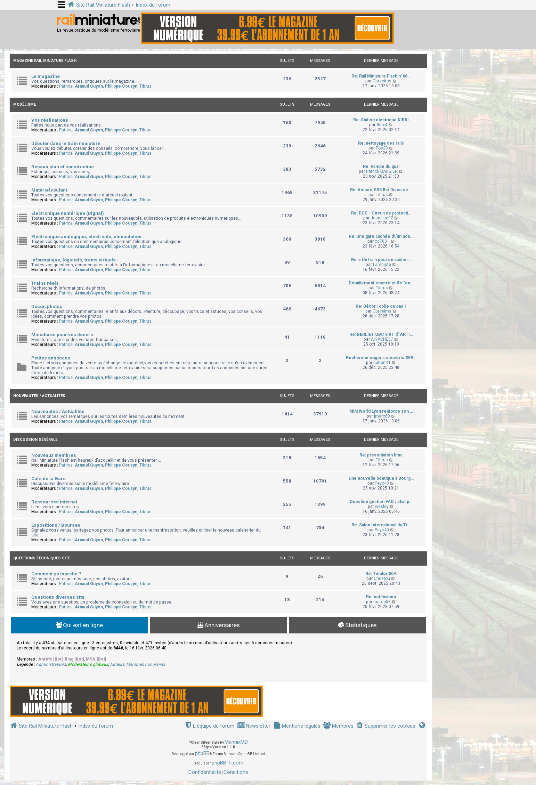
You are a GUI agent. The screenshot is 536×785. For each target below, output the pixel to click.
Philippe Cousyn (121, 86)
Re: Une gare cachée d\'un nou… (381, 236)
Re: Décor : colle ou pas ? (381, 306)
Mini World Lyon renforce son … (381, 411)
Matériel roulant (49, 190)
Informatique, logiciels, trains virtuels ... (76, 259)
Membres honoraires (145, 664)
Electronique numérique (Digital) (67, 213)
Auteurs (117, 664)
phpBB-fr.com (227, 763)
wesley (382, 506)
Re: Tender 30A (381, 573)
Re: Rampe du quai (381, 166)
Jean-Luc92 (382, 218)
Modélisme (24, 104)
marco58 (382, 601)
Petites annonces (50, 358)
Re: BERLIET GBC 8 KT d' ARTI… (381, 334)
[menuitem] (386, 726)
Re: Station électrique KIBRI (381, 120)
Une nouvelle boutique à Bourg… (381, 478)
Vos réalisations (49, 120)
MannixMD (236, 742)
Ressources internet (54, 501)
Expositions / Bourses (55, 525)
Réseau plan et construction (62, 166)
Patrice (66, 86)
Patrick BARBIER (382, 171)
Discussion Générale (35, 439)
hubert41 (382, 362)
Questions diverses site (57, 597)
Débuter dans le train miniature (65, 143)
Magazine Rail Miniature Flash (44, 60)
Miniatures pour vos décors (62, 334)
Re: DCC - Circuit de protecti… (381, 213)
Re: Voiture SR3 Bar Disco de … (381, 189)
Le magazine (45, 76)
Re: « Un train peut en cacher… (381, 259)
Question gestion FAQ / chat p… (381, 501)
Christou (382, 578)
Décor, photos (46, 306)
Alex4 (381, 124)
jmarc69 (382, 416)
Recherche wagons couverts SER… (381, 357)
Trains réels (45, 283)
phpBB (202, 753)
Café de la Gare (48, 478)
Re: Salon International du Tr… (381, 525)
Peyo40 (382, 483)
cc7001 (382, 241)
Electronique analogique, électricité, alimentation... (88, 236)
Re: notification (381, 596)
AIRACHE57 (382, 339)
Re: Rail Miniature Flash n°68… (381, 76)
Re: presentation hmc (381, 455)
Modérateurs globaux (88, 664)
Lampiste (382, 264)
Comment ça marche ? (56, 573)
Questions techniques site (41, 558)
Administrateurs (51, 664)
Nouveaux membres (53, 455)
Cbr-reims (382, 81)
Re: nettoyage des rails (381, 143)
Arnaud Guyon (89, 86)
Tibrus (145, 86)
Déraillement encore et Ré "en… (381, 283)
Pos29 (382, 148)
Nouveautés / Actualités (39, 396)
